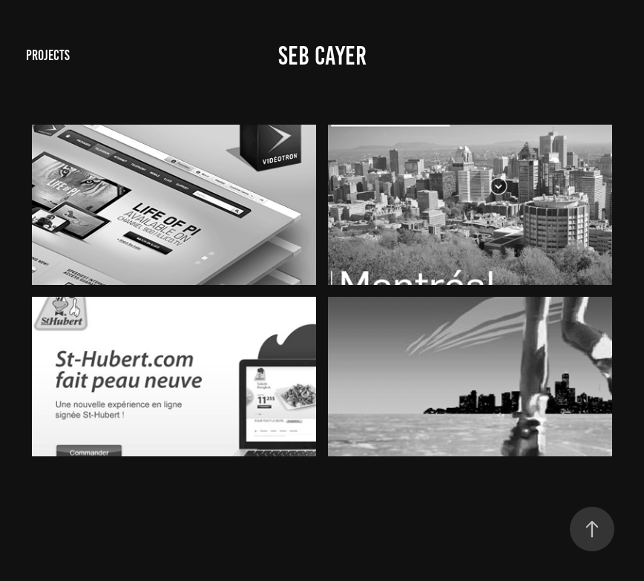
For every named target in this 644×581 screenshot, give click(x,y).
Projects (48, 55)
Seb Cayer (322, 56)
